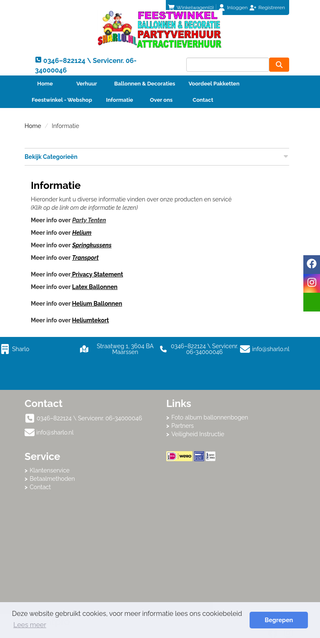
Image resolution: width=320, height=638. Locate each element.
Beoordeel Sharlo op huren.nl (231, 507)
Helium (81, 232)
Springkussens (92, 245)
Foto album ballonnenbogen (209, 417)
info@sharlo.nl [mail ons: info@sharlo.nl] (55, 432)
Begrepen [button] (279, 619)
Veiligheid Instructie (197, 434)
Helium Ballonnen (97, 303)
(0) (191, 7)
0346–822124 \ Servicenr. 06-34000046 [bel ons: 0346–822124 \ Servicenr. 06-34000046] (89, 418)
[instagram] (311, 283)
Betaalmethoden (52, 478)
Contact (202, 100)
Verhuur (86, 83)
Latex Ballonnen (95, 287)
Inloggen (237, 7)
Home (44, 83)
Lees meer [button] (29, 625)
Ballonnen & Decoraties (144, 83)
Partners (182, 425)
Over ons (161, 100)
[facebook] (311, 264)
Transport (85, 257)
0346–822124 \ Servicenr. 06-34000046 (199, 349)
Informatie (119, 100)
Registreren (271, 7)
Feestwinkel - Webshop (62, 100)
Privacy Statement (97, 274)
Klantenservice (50, 470)
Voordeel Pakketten (213, 83)
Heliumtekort (90, 320)
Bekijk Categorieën (157, 156)
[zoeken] (279, 65)
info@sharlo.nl (271, 349)
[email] (311, 302)
